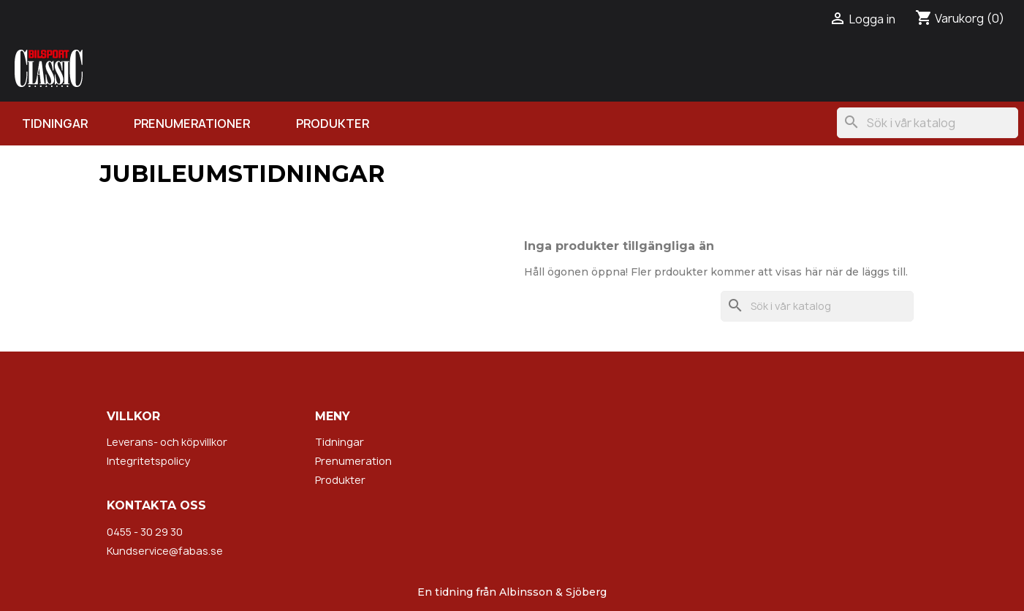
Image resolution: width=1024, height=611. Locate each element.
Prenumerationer (192, 123)
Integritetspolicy (148, 461)
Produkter (332, 123)
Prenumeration (353, 461)
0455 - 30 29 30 (145, 532)
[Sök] (927, 122)
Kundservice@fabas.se (165, 551)
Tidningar (55, 123)
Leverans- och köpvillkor (167, 442)
